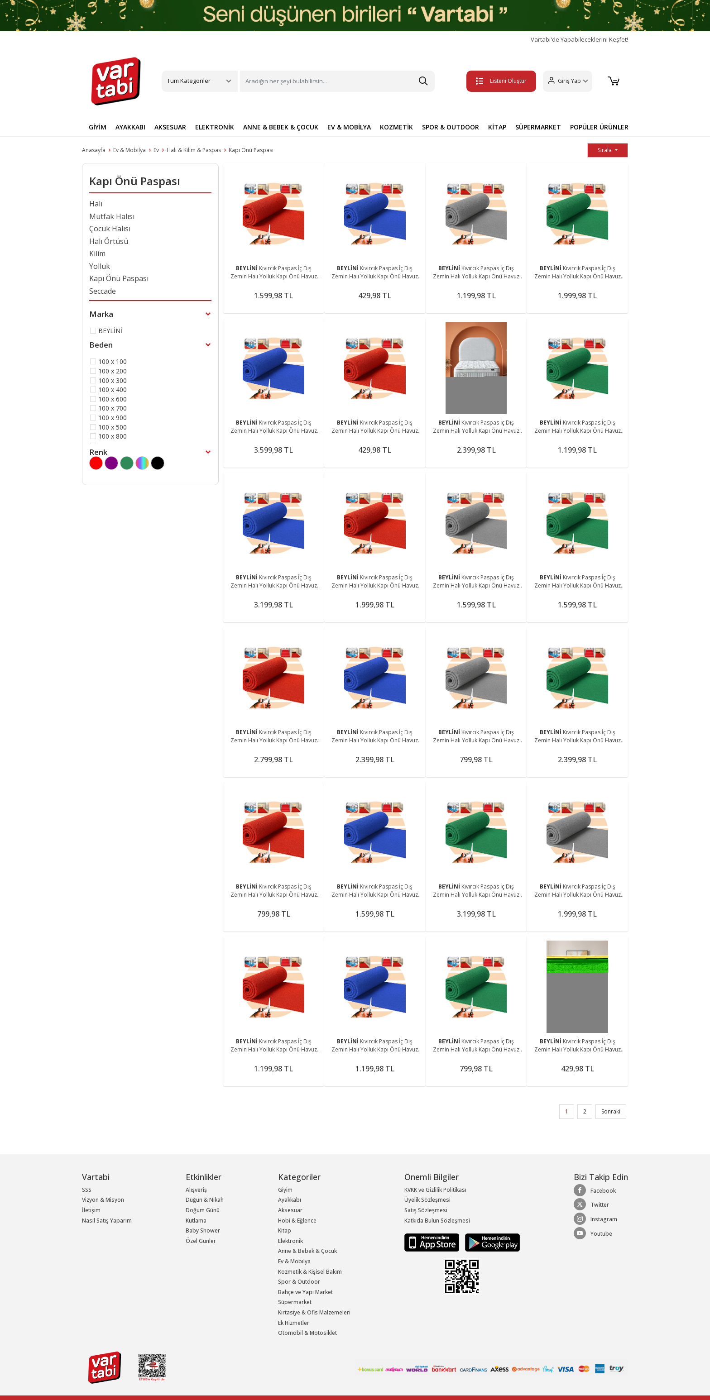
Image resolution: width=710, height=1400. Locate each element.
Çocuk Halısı (109, 229)
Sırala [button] (605, 150)
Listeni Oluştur (499, 81)
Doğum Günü (203, 1210)
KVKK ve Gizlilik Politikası (435, 1190)
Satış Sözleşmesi (425, 1210)
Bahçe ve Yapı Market (305, 1292)
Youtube (593, 1233)
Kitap (284, 1230)
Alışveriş (196, 1190)
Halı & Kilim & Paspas (194, 150)
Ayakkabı (289, 1200)
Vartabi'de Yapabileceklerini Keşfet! (579, 39)
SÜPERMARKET (538, 127)
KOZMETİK (396, 127)
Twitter (591, 1204)
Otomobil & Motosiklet (307, 1333)
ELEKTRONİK (214, 127)
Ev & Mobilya (129, 150)
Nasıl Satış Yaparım (107, 1220)
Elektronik (290, 1241)
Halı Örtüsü (108, 241)
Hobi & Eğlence (297, 1220)
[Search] (337, 81)
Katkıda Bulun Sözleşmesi (437, 1220)
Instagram (595, 1219)
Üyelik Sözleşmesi (427, 1200)
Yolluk (99, 266)
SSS (86, 1190)
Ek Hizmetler (293, 1323)
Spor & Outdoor (299, 1281)
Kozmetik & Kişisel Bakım (310, 1272)
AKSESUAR (170, 127)
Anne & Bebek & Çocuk (307, 1251)
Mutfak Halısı (111, 216)
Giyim (285, 1190)
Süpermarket (295, 1302)
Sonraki (610, 1111)
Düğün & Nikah (205, 1200)
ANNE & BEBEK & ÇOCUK (280, 127)
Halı (95, 204)
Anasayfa (94, 150)
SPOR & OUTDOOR (450, 127)
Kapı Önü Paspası (251, 150)
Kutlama (196, 1220)
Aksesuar (290, 1210)
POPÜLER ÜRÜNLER (599, 127)
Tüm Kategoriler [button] (189, 80)
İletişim (91, 1210)
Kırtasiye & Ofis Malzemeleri (314, 1312)
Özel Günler (201, 1241)
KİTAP (497, 127)
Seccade (102, 291)
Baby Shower (203, 1230)
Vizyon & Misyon (103, 1200)
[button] (565, 81)
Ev (156, 150)
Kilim (97, 253)
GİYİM (97, 127)
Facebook (595, 1190)
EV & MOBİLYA (349, 127)
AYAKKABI (130, 127)
